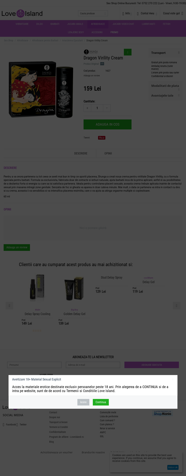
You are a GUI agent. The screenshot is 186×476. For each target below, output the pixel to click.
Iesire (83, 402)
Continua (101, 402)
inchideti (172, 380)
